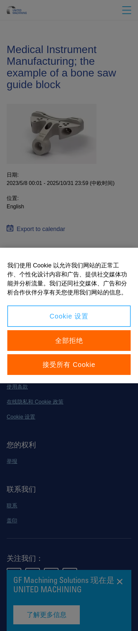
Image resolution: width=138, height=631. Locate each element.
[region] (69, 315)
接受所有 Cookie (69, 364)
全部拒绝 (69, 340)
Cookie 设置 (69, 316)
